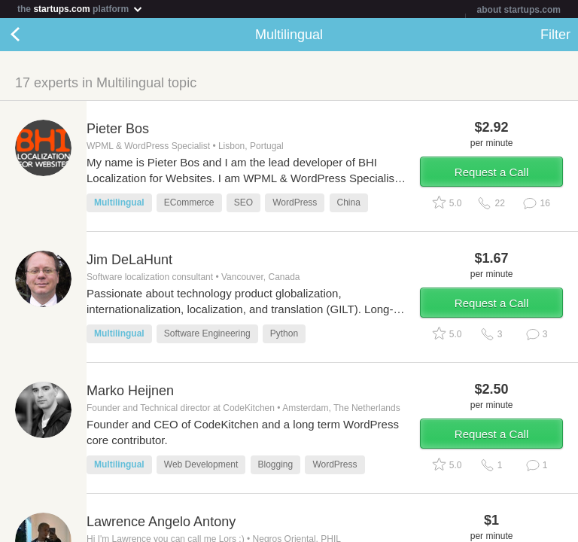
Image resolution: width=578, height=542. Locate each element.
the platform (80, 9)
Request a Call (491, 172)
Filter (555, 34)
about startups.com (519, 10)
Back (30, 34)
